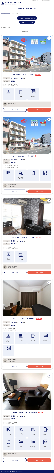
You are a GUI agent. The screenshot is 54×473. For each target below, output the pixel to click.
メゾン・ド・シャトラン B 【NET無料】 (24, 319)
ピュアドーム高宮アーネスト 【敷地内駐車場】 (24, 412)
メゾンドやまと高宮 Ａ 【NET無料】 (24, 156)
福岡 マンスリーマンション (5, 13)
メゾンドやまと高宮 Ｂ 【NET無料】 (24, 75)
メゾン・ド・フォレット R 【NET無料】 (24, 237)
